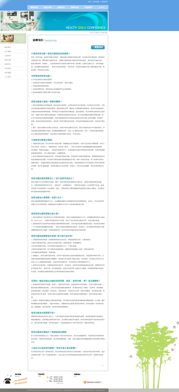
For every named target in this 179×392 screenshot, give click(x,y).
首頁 (91, 33)
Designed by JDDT (100, 390)
